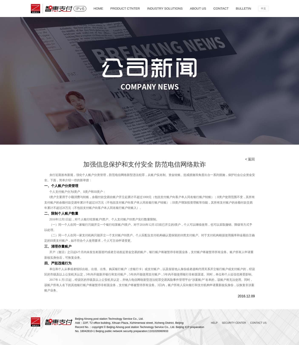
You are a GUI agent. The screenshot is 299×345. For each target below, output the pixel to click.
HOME (98, 8)
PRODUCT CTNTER (125, 8)
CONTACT (221, 8)
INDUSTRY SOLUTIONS (165, 8)
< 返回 (250, 159)
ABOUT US (198, 8)
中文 (263, 8)
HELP (214, 322)
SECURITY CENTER (234, 322)
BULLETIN (243, 8)
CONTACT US (258, 322)
